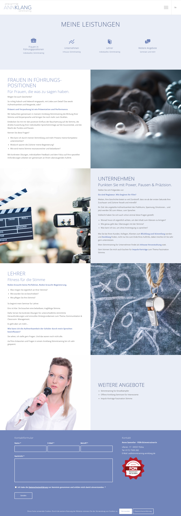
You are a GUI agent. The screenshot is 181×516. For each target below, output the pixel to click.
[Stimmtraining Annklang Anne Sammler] (17, 7)
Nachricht (19, 456)
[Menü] (165, 7)
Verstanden (125, 511)
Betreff (84, 443)
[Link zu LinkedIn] (175, 7)
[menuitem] (165, 7)
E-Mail (51, 443)
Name (17, 443)
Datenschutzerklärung (38, 487)
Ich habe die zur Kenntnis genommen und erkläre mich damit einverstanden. (62, 487)
